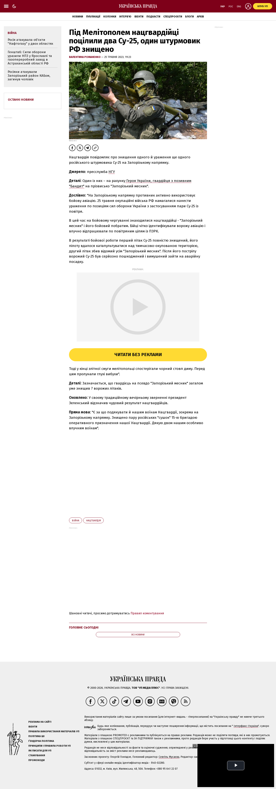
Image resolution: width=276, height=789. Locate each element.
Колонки (109, 16)
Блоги (189, 16)
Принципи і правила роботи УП (49, 745)
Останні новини (21, 99)
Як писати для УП (39, 750)
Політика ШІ (36, 736)
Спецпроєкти (172, 16)
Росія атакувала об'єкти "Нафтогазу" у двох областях (30, 42)
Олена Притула (218, 757)
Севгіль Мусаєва (169, 757)
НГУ (111, 171)
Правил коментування (147, 613)
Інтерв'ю (125, 16)
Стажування (36, 755)
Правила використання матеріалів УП (53, 731)
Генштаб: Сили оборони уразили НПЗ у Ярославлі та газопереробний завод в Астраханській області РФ (30, 57)
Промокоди (36, 760)
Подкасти (153, 16)
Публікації (93, 16)
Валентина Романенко (85, 57)
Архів (200, 16)
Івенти (138, 16)
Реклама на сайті (39, 721)
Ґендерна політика (41, 741)
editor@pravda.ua (261, 757)
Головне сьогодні (84, 627)
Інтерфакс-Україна (246, 726)
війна (75, 520)
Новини (77, 16)
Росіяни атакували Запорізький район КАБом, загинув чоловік (29, 75)
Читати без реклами (138, 354)
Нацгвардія (93, 520)
